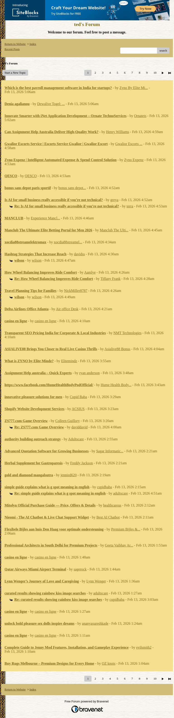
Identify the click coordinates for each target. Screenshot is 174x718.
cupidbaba (104, 487)
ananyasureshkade (95, 623)
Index (32, 44)
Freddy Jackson (81, 463)
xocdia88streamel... (68, 242)
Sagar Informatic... (109, 451)
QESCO (30, 176)
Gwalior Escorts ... (129, 144)
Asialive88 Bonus (117, 349)
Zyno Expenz (134, 160)
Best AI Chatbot (108, 517)
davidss (79, 254)
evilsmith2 (144, 647)
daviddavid (79, 427)
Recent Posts (12, 49)
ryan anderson (89, 373)
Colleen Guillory (67, 421)
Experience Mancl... (45, 218)
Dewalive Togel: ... (51, 104)
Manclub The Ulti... (114, 230)
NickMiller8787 (75, 291)
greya (114, 200)
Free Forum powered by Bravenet (87, 701)
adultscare (120, 493)
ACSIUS (78, 409)
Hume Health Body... (116, 385)
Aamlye (90, 272)
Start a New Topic (15, 72)
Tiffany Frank (110, 279)
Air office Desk (67, 309)
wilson (36, 260)
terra (129, 206)
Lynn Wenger (96, 581)
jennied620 (68, 475)
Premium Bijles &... (125, 529)
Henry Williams (117, 132)
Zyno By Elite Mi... (133, 88)
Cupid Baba (78, 397)
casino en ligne (45, 321)
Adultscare (76, 439)
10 (154, 72)
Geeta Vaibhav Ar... (119, 545)
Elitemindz (69, 361)
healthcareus (112, 505)
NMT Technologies (127, 333)
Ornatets (140, 116)
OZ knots (108, 663)
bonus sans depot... (72, 188)
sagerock (80, 569)
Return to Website (15, 44)
